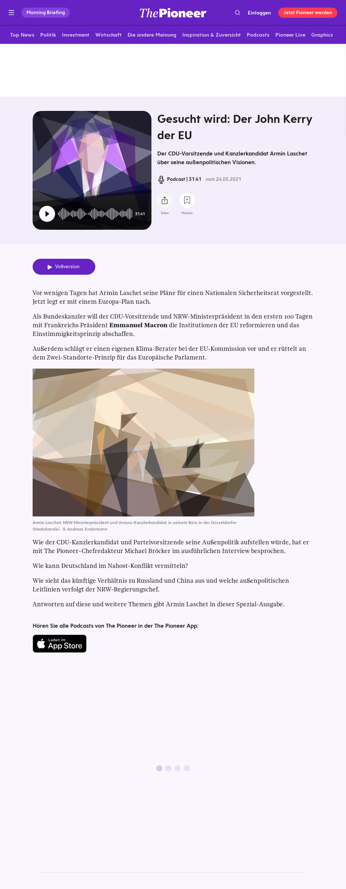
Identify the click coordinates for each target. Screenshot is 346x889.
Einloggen (259, 13)
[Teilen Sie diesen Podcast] (164, 201)
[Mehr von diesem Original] (173, 70)
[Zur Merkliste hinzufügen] (187, 201)
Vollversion (67, 268)
